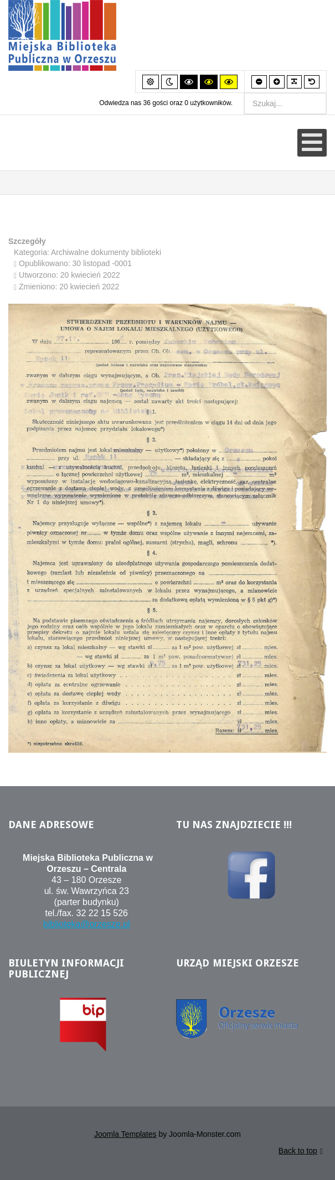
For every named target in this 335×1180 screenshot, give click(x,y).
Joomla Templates (125, 1135)
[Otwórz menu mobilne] (312, 143)
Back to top (301, 1152)
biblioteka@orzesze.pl (86, 926)
